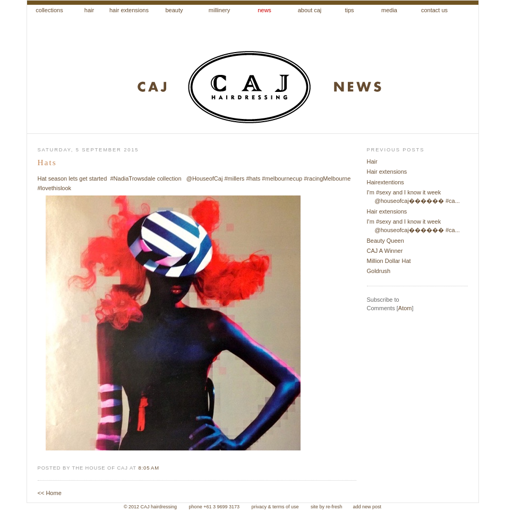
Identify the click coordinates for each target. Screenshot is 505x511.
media (389, 10)
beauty (174, 10)
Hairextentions (385, 182)
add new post (367, 506)
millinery (219, 10)
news (264, 10)
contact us (434, 10)
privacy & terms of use (275, 506)
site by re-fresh (327, 506)
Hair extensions (387, 171)
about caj (310, 10)
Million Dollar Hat (389, 261)
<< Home (50, 493)
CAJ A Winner (385, 251)
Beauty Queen (385, 240)
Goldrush (379, 271)
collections (49, 10)
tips (349, 10)
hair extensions (129, 10)
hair (89, 10)
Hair (372, 161)
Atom (405, 308)
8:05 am (148, 468)
